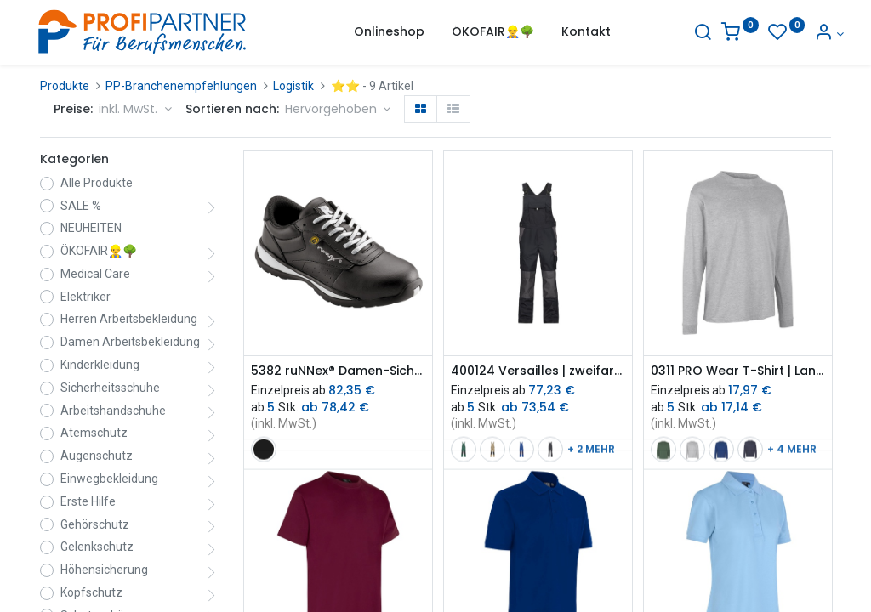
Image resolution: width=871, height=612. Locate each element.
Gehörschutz (94, 524)
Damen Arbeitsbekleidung (130, 341)
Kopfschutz (91, 592)
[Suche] (689, 34)
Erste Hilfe (88, 501)
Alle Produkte (96, 183)
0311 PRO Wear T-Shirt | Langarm (738, 371)
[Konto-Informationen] (816, 34)
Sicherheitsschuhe (110, 387)
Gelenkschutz (97, 546)
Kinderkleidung (99, 364)
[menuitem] (389, 32)
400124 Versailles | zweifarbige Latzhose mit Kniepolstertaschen (538, 371)
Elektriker (85, 296)
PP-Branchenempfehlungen (181, 86)
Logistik (293, 86)
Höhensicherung (104, 569)
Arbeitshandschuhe (113, 410)
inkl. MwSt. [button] (130, 108)
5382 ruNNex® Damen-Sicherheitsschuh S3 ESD (338, 371)
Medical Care (95, 273)
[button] (338, 109)
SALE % (80, 205)
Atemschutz (94, 432)
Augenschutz (96, 455)
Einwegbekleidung (109, 478)
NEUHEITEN (91, 228)
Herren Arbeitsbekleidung (128, 319)
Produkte (64, 86)
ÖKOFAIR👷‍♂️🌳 (98, 251)
